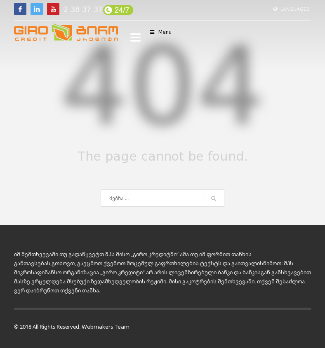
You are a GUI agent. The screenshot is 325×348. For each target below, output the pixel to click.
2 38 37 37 (83, 9)
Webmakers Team (106, 326)
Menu (160, 32)
